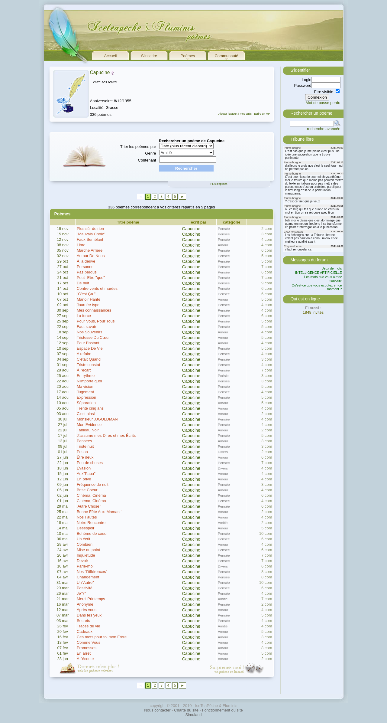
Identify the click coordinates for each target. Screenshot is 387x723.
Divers (223, 452)
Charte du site (186, 710)
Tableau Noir (88, 430)
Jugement (85, 392)
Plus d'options (218, 183)
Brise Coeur (87, 490)
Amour (223, 245)
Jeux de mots (332, 268)
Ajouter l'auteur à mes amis (235, 113)
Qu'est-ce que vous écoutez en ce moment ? (317, 287)
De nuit (83, 283)
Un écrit (83, 539)
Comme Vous (88, 642)
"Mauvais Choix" (91, 234)
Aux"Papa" (86, 473)
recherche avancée (323, 128)
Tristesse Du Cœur (93, 337)
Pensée (224, 229)
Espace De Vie (90, 348)
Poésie (223, 376)
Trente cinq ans (90, 408)
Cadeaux (84, 631)
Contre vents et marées (97, 288)
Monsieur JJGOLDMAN (97, 419)
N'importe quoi (89, 381)
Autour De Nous (91, 256)
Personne (85, 266)
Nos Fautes (87, 517)
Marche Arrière (89, 250)
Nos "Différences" (92, 571)
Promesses (86, 648)
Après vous (86, 609)
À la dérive (86, 261)
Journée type (88, 305)
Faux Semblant (90, 239)
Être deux (85, 457)
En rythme (86, 375)
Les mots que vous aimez (323, 277)
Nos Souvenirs (89, 332)
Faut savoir (86, 326)
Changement (88, 577)
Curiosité (335, 281)
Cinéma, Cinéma (91, 495)
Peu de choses (90, 462)
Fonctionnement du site (222, 710)
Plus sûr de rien (90, 228)
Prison (82, 452)
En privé (84, 479)
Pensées (84, 441)
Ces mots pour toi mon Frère (102, 637)
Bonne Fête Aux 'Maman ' (99, 511)
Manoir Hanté (88, 299)
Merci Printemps (91, 599)
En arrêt (84, 653)
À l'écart (84, 370)
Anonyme (85, 604)
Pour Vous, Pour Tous (96, 321)
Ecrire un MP (262, 113)
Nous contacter (157, 710)
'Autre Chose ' (89, 506)
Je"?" (81, 593)
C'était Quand (89, 359)
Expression (86, 397)
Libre (81, 245)
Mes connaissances (94, 310)
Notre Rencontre (91, 522)
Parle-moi (85, 566)
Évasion (84, 468)
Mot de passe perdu (323, 102)
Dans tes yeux (89, 615)
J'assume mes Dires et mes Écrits (106, 435)
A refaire (84, 354)
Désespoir (86, 528)
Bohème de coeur (92, 533)
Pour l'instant (88, 343)
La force (84, 315)
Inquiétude (86, 555)
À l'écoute (85, 658)
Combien (84, 544)
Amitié (222, 523)
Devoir (82, 560)
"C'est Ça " (86, 294)
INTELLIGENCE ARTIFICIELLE (318, 272)
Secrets (83, 620)
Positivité (84, 588)
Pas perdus (87, 272)
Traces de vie (88, 626)
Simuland (193, 714)
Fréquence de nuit (92, 484)
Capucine (100, 72)
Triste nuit (85, 446)
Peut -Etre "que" (91, 277)
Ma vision (85, 386)
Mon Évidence (89, 424)
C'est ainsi (86, 413)
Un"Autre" (85, 582)
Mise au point (88, 550)
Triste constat (88, 364)
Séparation (86, 403)
